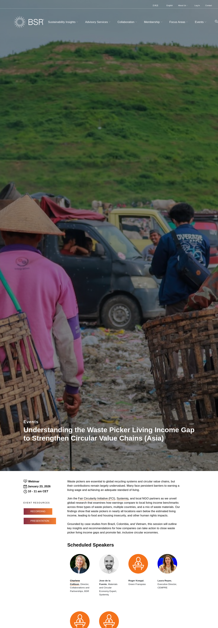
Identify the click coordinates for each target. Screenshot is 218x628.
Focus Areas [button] (179, 22)
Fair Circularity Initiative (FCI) (96, 498)
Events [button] (201, 22)
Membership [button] (153, 22)
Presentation (39, 520)
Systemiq (122, 498)
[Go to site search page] (215, 21)
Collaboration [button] (128, 22)
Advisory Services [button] (98, 22)
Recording (37, 511)
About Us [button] (183, 5)
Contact (208, 5)
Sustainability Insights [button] (63, 22)
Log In (197, 5)
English (170, 5)
